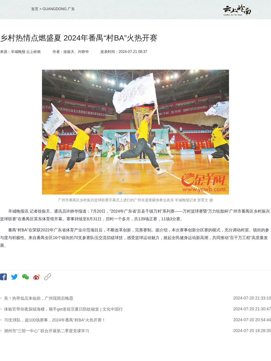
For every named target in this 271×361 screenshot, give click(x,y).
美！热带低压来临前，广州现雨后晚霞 (38, 298)
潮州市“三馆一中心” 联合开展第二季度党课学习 (46, 331)
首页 (34, 9)
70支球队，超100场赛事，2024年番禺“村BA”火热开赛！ (55, 320)
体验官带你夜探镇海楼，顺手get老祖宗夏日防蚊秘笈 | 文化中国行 (63, 309)
